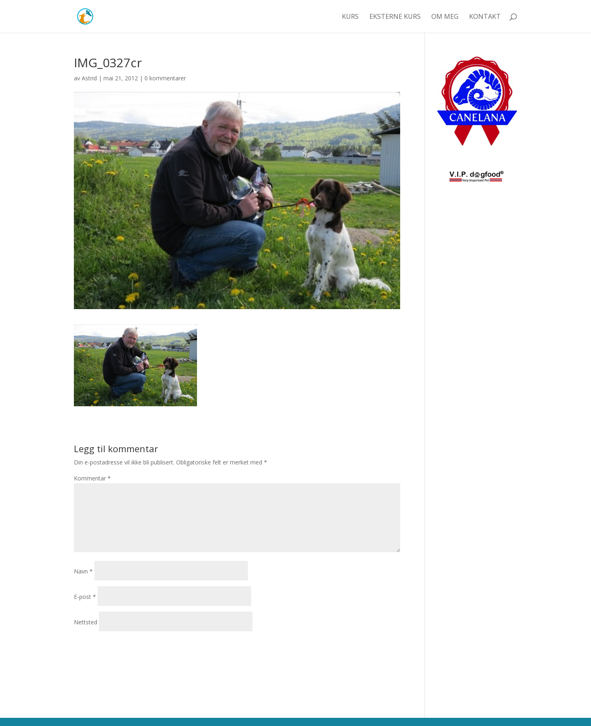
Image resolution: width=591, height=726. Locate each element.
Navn (83, 571)
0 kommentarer (165, 78)
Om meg (444, 17)
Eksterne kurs (395, 17)
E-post (85, 597)
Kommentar (92, 478)
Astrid (89, 78)
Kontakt (485, 17)
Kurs (350, 17)
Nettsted (85, 622)
